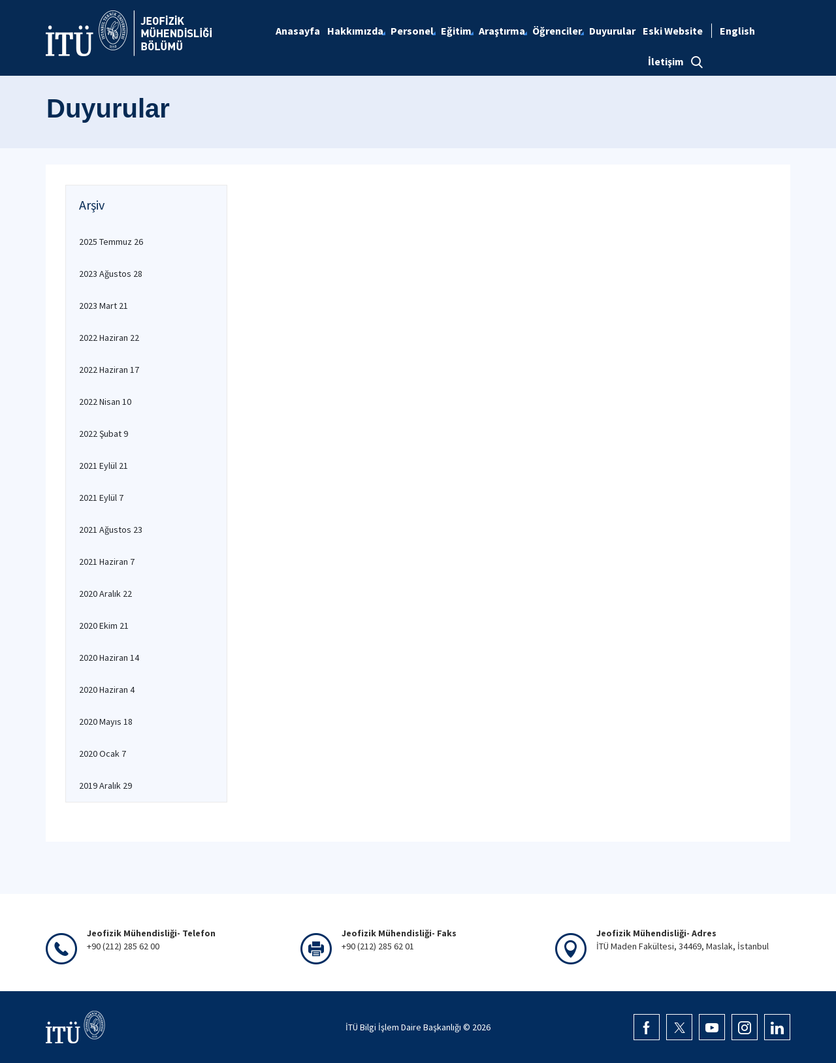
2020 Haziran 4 (107, 689)
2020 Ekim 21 (104, 625)
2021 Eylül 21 (103, 465)
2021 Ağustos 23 (110, 529)
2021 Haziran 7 (107, 561)
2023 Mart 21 (103, 305)
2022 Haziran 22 (109, 337)
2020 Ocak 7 (102, 753)
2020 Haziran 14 (109, 657)
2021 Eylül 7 (101, 497)
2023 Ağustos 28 (110, 273)
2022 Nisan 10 (105, 401)
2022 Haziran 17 (109, 369)
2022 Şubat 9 (103, 433)
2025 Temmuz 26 (111, 241)
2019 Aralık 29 (105, 785)
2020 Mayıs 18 (106, 721)
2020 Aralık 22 (105, 593)
